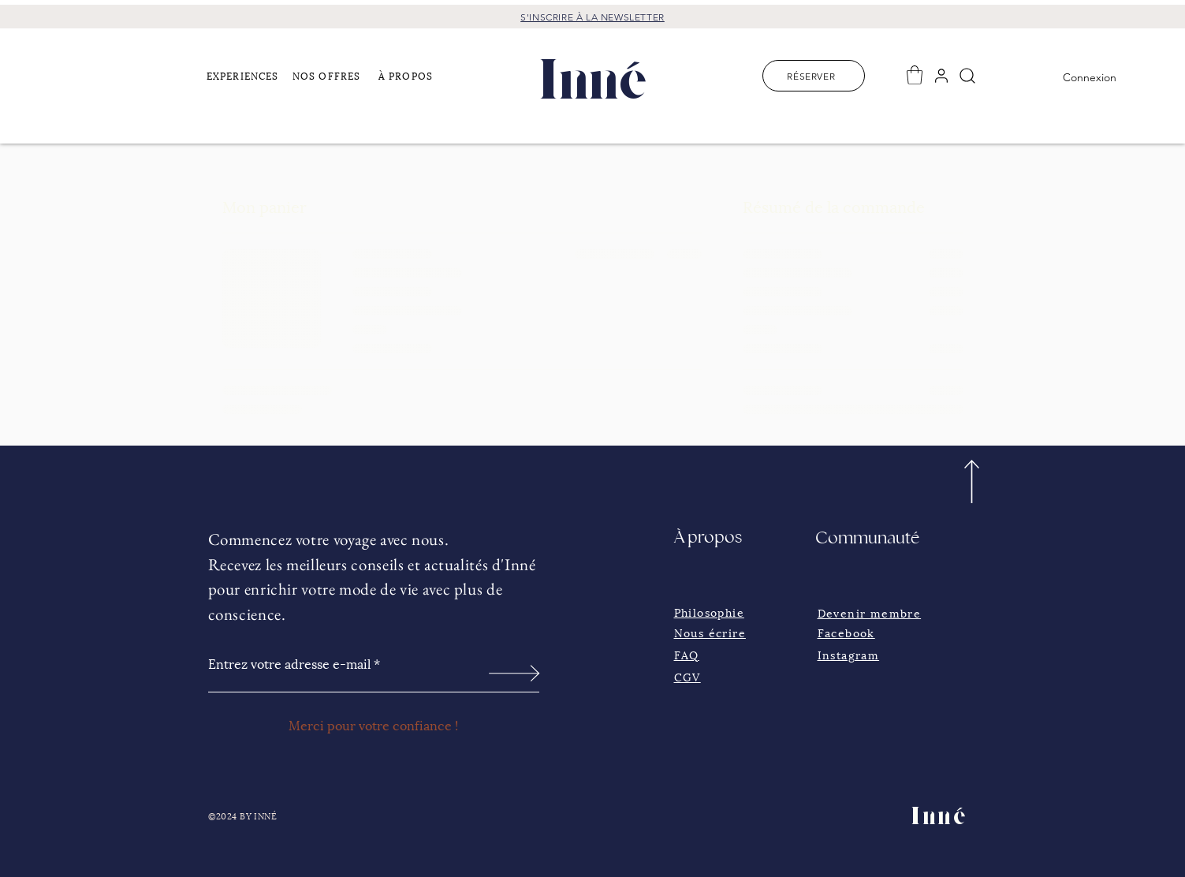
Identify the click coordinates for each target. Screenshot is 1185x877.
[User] (941, 75)
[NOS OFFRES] (331, 75)
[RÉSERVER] (813, 75)
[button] (245, 75)
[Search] (967, 75)
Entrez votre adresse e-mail (289, 663)
